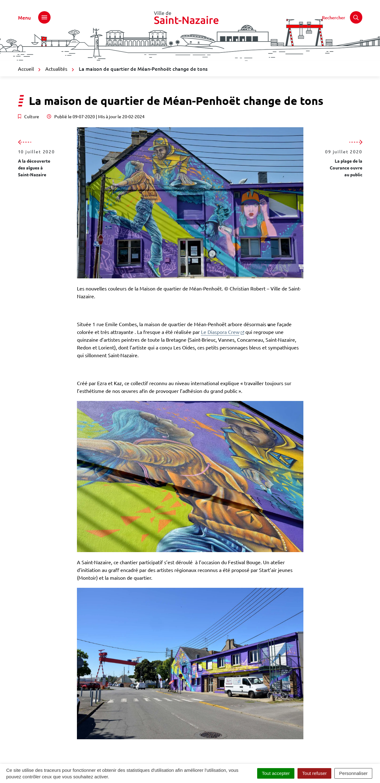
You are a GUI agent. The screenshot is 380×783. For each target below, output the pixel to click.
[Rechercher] (342, 17)
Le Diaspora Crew (222, 332)
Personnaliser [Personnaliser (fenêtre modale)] (353, 773)
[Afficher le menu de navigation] (34, 17)
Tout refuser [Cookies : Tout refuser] (314, 773)
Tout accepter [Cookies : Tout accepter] (276, 773)
